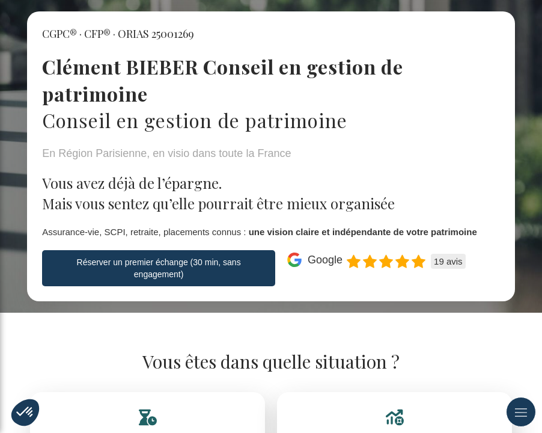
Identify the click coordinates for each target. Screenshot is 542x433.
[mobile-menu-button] (521, 412)
